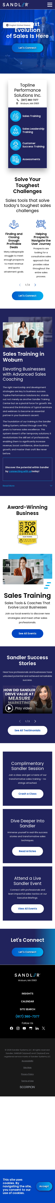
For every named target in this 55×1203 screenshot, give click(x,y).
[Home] (16, 5)
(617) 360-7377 (29, 100)
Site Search (27, 1009)
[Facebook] (11, 1028)
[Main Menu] (49, 4)
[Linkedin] (37, 1028)
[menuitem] (27, 1061)
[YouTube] (24, 1028)
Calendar (27, 1001)
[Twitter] (43, 1028)
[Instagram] (18, 1028)
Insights (27, 993)
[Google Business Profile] (30, 1028)
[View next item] (35, 285)
